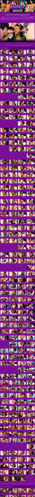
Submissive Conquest (22, 132)
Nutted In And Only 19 (4, 230)
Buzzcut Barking (30, 177)
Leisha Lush (13, 423)
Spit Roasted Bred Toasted (21, 196)
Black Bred (13, 237)
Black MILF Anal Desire (31, 151)
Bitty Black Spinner (30, 334)
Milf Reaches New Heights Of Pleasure (22, 145)
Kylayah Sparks (31, 423)
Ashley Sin (13, 436)
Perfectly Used (31, 86)
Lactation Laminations (13, 327)
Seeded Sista (13, 230)
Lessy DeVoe (30, 436)
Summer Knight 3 (30, 462)
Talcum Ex (30, 366)
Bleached (30, 327)
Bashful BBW (4, 190)
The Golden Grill (22, 391)
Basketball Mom (4, 204)
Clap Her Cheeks (4, 224)
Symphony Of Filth (13, 86)
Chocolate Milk (4, 289)
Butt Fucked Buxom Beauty (30, 270)
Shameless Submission (13, 145)
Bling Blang (30, 321)
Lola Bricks (13, 462)
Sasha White (22, 481)
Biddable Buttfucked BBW (4, 263)
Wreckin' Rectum (22, 126)
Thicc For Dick (30, 224)
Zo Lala (22, 423)
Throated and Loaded (22, 61)
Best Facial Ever (22, 190)
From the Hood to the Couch (30, 67)
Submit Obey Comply (22, 302)
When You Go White (22, 359)
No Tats (31, 391)
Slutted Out (21, 164)
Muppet (31, 204)
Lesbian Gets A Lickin (30, 385)
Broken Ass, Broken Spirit (13, 340)
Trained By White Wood (30, 398)
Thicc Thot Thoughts (4, 334)
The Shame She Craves (22, 80)
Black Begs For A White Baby (22, 204)
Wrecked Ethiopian (4, 295)
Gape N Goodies (13, 353)
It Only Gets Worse (21, 237)
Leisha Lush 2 (13, 417)
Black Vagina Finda (13, 151)
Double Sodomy (22, 404)
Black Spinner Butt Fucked (30, 230)
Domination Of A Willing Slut (22, 113)
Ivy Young (22, 430)
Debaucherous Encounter (4, 113)
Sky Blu (4, 436)
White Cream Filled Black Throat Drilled (4, 196)
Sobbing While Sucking (22, 327)
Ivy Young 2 (13, 430)
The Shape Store (22, 54)
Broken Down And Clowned (30, 302)
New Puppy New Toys (22, 177)
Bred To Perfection (21, 224)
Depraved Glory (13, 113)
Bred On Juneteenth (13, 204)
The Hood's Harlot (4, 61)
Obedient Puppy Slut (4, 54)
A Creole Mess (4, 93)
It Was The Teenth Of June (30, 353)
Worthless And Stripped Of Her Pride (30, 80)
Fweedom (13, 391)
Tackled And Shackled (13, 321)
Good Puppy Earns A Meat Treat (30, 263)
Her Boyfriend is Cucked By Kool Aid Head (21, 243)
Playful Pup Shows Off (13, 177)
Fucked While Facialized (13, 196)
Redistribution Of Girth (4, 302)
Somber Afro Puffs (13, 54)
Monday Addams (30, 61)
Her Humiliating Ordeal (22, 86)
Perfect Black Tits (30, 295)
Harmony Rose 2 (30, 430)
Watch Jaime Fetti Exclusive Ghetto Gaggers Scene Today (17, 45)
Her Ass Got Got (30, 372)
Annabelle (30, 493)
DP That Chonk (13, 404)
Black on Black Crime (17, 16)
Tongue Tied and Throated (4, 67)
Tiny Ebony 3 (30, 455)
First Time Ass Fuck (21, 295)
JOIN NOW (12, 486)
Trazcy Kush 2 (13, 468)
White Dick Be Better (4, 308)
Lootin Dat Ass (13, 61)
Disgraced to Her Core (13, 80)
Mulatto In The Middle (31, 359)
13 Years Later (4, 321)
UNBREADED (4, 276)
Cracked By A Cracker (22, 276)
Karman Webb (4, 468)
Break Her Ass (4, 404)
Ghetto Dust (4, 366)
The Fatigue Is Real (4, 80)
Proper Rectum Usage (4, 164)
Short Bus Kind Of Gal (31, 340)
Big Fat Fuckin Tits (13, 190)
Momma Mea (22, 334)
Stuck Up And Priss (4, 398)
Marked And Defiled (21, 99)
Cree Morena (22, 455)
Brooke (13, 493)
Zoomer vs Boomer (22, 257)
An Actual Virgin (22, 353)
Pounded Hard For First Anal (22, 230)
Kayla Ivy (4, 481)
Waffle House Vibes (4, 210)
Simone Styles (13, 455)
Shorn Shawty (13, 302)
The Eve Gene (4, 391)
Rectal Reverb (4, 177)
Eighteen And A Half (13, 359)
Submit (31, 190)
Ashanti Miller (22, 417)
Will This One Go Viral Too (13, 164)
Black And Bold (4, 132)
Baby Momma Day (21, 210)
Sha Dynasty (4, 423)
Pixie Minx (13, 481)
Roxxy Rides (4, 417)
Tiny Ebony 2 (30, 468)
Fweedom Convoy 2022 (22, 308)
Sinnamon (22, 493)
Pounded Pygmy (30, 289)
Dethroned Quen (22, 93)
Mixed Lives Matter (21, 366)
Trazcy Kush (22, 468)
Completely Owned (30, 99)
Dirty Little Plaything (30, 113)
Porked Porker (22, 289)
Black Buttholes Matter (13, 224)
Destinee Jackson (4, 455)
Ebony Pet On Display (13, 257)
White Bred (30, 243)
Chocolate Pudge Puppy (30, 158)
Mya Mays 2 (22, 436)
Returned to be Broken (13, 67)
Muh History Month (30, 308)
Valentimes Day (4, 385)
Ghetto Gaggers (4, 16)
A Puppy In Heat (30, 145)
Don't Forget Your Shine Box (4, 257)
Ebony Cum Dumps (10, 16)
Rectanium (4, 327)
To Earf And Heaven (30, 404)
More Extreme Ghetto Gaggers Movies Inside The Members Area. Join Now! (18, 483)
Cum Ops (30, 54)
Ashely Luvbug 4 (30, 417)
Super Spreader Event (4, 353)
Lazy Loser (21, 372)
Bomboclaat (22, 398)
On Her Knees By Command (30, 93)
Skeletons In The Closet (30, 237)
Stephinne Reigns (4, 462)
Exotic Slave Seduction (31, 132)
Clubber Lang (4, 243)
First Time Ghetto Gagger (22, 385)
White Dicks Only (30, 276)
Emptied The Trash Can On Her (13, 398)
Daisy (4, 493)
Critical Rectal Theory (13, 334)
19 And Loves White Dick (13, 295)
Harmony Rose (31, 449)
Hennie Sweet (22, 462)
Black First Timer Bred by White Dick (13, 210)
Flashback (30, 257)
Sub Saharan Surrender (13, 276)
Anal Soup (13, 263)
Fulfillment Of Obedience (13, 132)
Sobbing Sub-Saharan (13, 308)
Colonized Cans (22, 321)
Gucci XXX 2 (4, 430)
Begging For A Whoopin (4, 237)
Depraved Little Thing (4, 86)
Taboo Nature (30, 126)
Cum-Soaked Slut (22, 67)
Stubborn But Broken (13, 385)
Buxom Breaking (4, 359)
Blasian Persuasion (21, 340)
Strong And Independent (30, 164)
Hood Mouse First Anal (13, 289)
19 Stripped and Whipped (30, 210)
